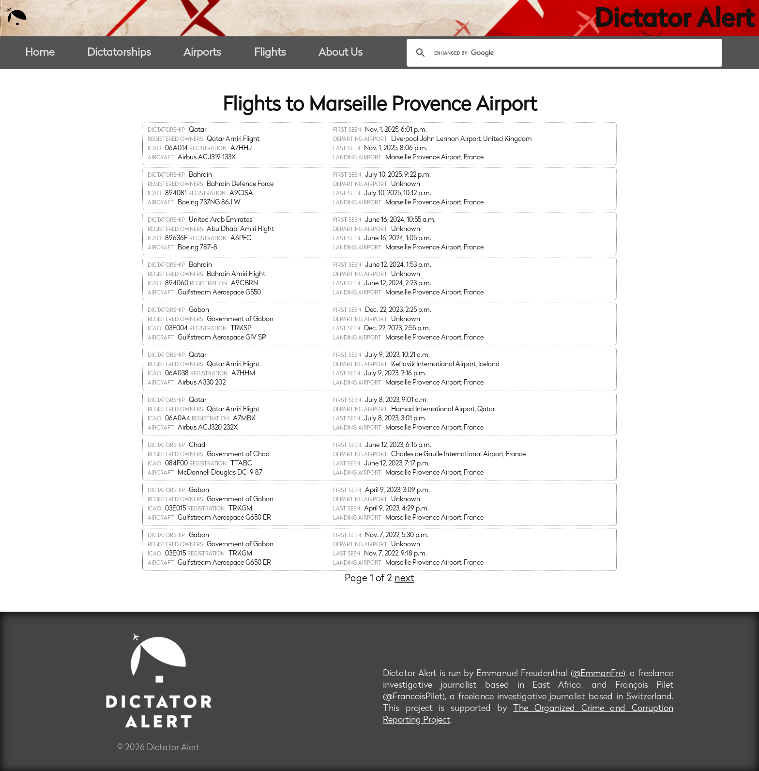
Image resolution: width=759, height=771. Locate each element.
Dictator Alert (674, 20)
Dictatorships (119, 53)
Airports (202, 53)
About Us (341, 53)
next (404, 579)
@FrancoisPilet (413, 697)
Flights (270, 53)
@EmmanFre (598, 673)
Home (40, 53)
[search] (563, 53)
